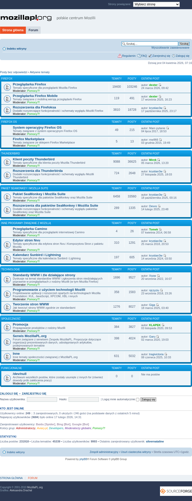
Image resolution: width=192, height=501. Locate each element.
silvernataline (155, 441)
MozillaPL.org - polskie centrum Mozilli (48, 18)
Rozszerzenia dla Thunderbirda (38, 171)
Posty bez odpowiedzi (13, 72)
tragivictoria (156, 354)
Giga (152, 304)
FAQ (144, 55)
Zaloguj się (182, 55)
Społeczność (11, 318)
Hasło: (63, 399)
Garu (152, 336)
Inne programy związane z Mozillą (26, 223)
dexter (153, 84)
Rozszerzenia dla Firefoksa (34, 107)
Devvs (153, 206)
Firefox (6, 78)
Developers (56, 428)
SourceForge (176, 491)
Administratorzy (25, 428)
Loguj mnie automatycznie (120, 399)
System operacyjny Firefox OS (37, 127)
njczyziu (154, 290)
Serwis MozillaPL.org (30, 336)
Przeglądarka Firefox (29, 84)
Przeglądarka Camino (30, 229)
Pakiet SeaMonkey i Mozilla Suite (24, 188)
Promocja (20, 324)
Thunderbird (10, 153)
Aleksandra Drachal (21, 490)
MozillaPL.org (35, 487)
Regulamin (129, 55)
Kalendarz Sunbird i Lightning (37, 255)
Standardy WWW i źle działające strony (44, 275)
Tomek (153, 229)
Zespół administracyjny (104, 451)
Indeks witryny (16, 48)
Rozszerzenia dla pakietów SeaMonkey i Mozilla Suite (55, 205)
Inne (16, 353)
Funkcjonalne (11, 368)
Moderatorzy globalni (78, 428)
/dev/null (20, 374)
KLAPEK (155, 325)
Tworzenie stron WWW (31, 304)
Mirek (153, 159)
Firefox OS (9, 121)
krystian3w (156, 107)
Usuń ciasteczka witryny (136, 451)
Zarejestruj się (161, 55)
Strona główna (13, 30)
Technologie (10, 269)
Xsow (152, 275)
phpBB (83, 459)
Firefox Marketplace (29, 139)
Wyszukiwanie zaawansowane (170, 47)
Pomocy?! (33, 90)
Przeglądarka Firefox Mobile (35, 96)
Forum (33, 30)
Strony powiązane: (120, 4)
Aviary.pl (42, 428)
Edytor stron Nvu (26, 240)
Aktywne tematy (40, 72)
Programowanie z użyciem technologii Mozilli (49, 290)
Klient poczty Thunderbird (34, 159)
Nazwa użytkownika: (13, 399)
